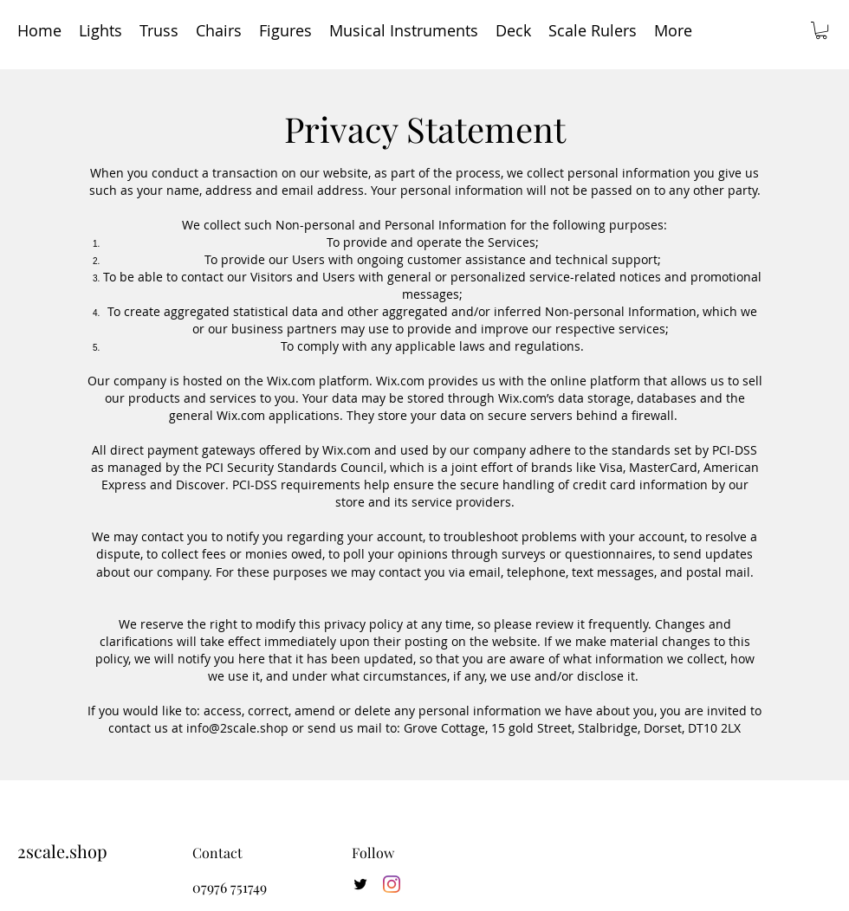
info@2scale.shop (237, 728)
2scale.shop (62, 851)
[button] (821, 30)
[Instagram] (391, 884)
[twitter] (360, 884)
